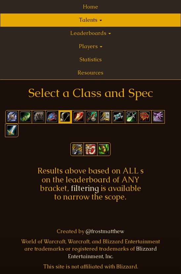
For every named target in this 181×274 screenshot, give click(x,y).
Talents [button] (90, 19)
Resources (90, 72)
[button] (77, 149)
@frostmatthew (105, 231)
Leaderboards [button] (90, 33)
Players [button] (90, 46)
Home (90, 6)
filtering (85, 188)
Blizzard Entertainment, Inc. (112, 252)
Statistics (91, 59)
